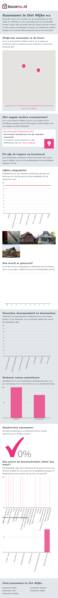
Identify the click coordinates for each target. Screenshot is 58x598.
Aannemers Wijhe (37, 591)
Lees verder (27, 143)
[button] (24, 66)
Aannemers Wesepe (38, 588)
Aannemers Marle (9, 588)
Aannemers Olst (8, 591)
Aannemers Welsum (10, 593)
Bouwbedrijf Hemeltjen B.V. (19, 131)
